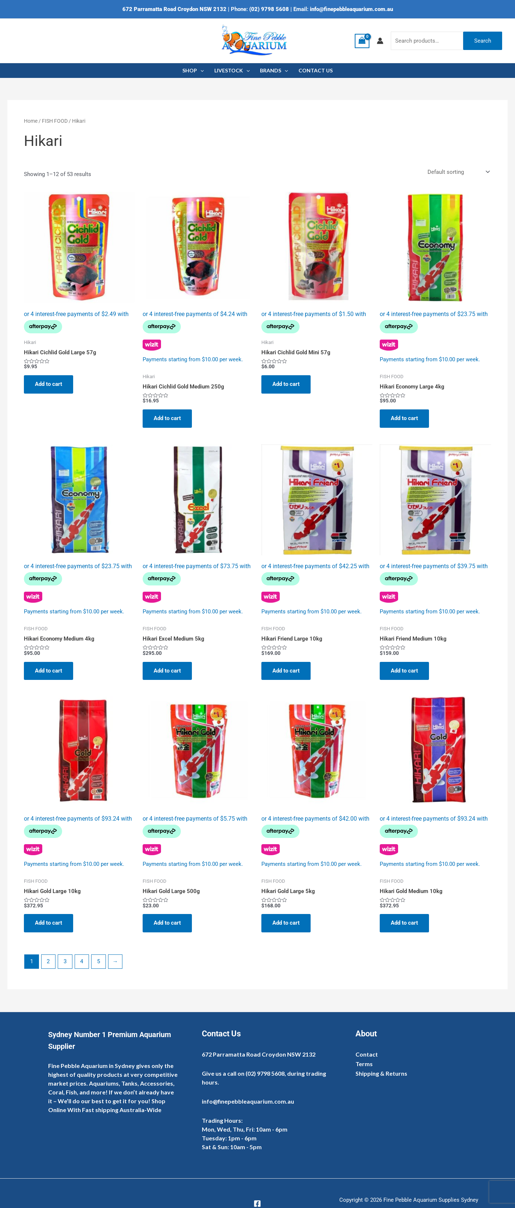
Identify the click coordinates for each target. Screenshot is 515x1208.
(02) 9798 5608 (269, 9)
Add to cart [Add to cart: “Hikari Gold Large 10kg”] (48, 923)
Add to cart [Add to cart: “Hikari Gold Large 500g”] (167, 923)
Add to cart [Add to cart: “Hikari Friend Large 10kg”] (286, 670)
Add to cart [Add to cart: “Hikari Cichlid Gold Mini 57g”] (286, 384)
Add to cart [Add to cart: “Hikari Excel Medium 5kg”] (167, 670)
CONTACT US (315, 70)
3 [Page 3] (65, 961)
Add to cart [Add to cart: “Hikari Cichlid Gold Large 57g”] (48, 384)
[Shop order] (458, 172)
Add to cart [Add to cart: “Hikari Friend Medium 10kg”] (404, 670)
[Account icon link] (380, 40)
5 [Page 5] (98, 961)
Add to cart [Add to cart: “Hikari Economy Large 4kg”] (404, 418)
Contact (366, 1054)
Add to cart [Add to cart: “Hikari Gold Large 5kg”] (286, 923)
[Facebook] (257, 1203)
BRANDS (274, 70)
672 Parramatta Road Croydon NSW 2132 (174, 9)
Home (30, 121)
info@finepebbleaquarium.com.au (351, 9)
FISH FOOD (55, 121)
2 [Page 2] (48, 961)
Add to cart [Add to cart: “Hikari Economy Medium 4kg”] (48, 670)
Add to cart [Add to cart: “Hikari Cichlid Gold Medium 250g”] (167, 418)
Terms (364, 1063)
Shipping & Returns (381, 1073)
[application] (200, 70)
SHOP (193, 70)
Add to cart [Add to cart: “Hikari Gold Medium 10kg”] (404, 923)
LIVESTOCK (232, 70)
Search (482, 40)
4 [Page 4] (81, 961)
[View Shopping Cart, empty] (362, 41)
